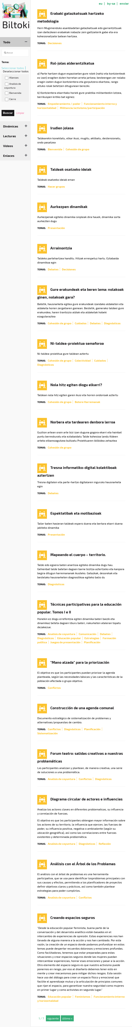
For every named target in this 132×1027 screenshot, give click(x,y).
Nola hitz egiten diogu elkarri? (76, 385)
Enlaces (8, 155)
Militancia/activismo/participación (82, 107)
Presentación (56, 227)
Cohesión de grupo (77, 149)
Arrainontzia (61, 248)
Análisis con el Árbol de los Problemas (83, 864)
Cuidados (80, 323)
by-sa (111, 3)
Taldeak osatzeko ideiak (70, 169)
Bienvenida (13, 93)
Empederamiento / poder (64, 103)
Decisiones (55, 43)
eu (100, 3)
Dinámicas (10, 126)
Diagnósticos (112, 323)
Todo (6, 42)
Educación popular (69, 638)
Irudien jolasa (62, 128)
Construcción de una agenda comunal (82, 708)
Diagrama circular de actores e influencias (86, 799)
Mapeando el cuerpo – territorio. (78, 554)
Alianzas (12, 78)
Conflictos (54, 687)
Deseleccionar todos (16, 71)
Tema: (5, 62)
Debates (53, 269)
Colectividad (83, 360)
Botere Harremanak (87, 401)
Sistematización (47, 733)
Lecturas (9, 136)
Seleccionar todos (13, 68)
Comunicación (87, 634)
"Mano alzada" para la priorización (79, 662)
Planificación (92, 642)
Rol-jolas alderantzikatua (72, 63)
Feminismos (82, 996)
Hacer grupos (56, 186)
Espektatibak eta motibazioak (75, 513)
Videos (8, 146)
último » (67, 1018)
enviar (124, 3)
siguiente (53, 1018)
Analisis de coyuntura (12, 85)
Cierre (10, 99)
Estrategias (91, 638)
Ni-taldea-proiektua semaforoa (77, 343)
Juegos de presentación (65, 642)
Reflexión (105, 843)
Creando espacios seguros (72, 917)
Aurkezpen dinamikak (68, 206)
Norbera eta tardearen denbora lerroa (82, 422)
